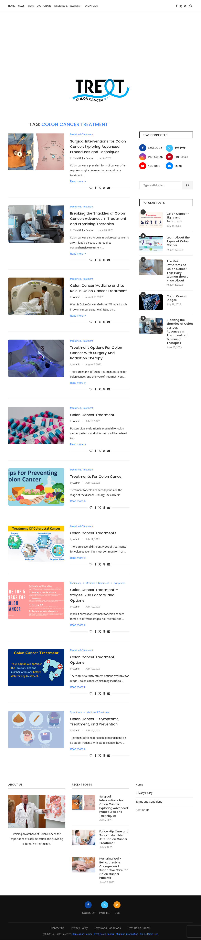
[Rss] (185, 6)
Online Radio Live (149, 934)
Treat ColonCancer (83, 158)
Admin (76, 297)
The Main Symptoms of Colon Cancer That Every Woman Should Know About (177, 270)
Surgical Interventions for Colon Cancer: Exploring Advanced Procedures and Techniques (98, 146)
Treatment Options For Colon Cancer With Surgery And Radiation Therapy (96, 353)
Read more (78, 181)
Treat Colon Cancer (138, 928)
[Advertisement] (100, 49)
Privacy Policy (144, 793)
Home (11, 5)
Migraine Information (127, 934)
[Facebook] (176, 6)
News (21, 5)
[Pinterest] (178, 156)
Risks (31, 5)
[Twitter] (180, 6)
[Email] (178, 165)
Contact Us (142, 810)
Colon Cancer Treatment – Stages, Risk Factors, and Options (94, 595)
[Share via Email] (108, 187)
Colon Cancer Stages (177, 298)
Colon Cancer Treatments (93, 533)
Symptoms (91, 5)
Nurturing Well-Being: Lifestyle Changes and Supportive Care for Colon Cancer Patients (113, 868)
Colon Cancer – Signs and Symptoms (178, 217)
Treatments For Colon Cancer (96, 476)
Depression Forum (82, 934)
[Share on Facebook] (95, 187)
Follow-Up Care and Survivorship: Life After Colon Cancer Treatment (113, 837)
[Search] (191, 6)
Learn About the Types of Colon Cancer (178, 241)
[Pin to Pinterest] (104, 187)
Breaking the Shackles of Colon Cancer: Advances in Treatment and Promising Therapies (98, 219)
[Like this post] (91, 187)
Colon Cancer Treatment (92, 414)
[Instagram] (151, 156)
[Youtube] (151, 165)
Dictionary (44, 5)
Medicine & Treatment (68, 5)
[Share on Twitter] (99, 187)
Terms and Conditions (149, 801)
